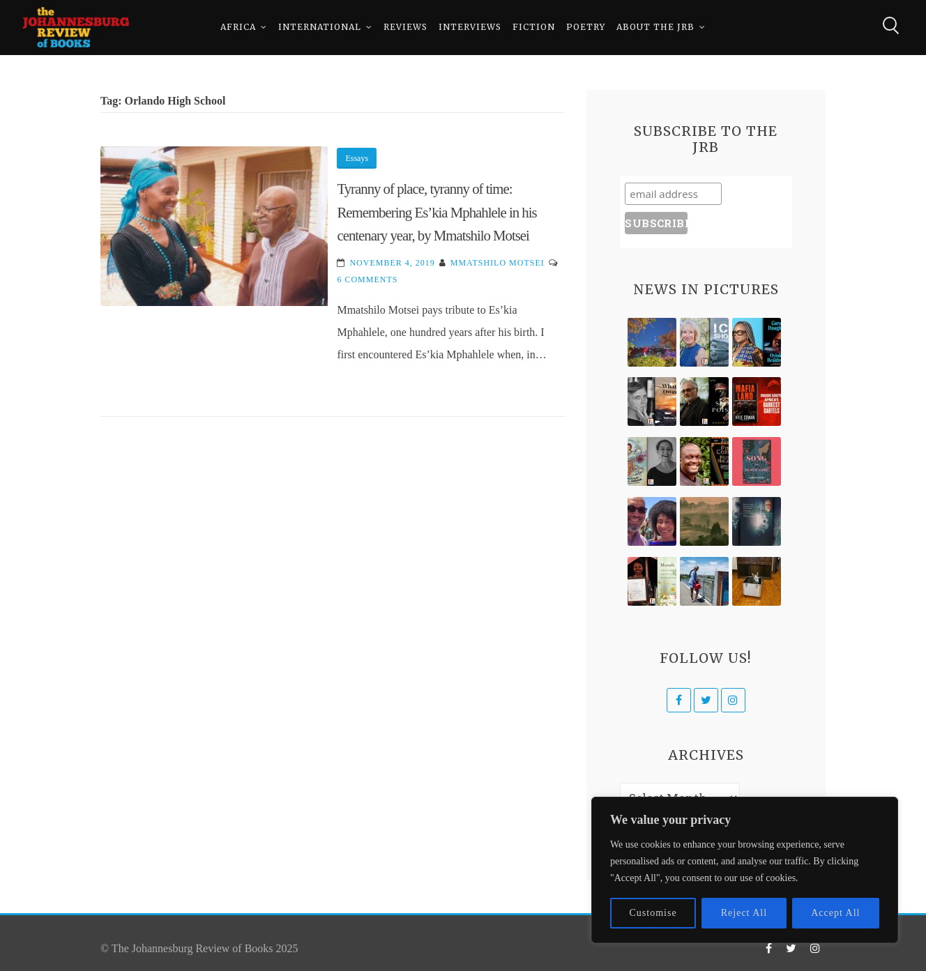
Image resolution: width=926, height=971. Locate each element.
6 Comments (367, 279)
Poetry (585, 27)
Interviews (470, 27)
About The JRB (655, 27)
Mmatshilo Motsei (497, 263)
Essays (356, 158)
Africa (238, 27)
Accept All (835, 913)
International (319, 27)
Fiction (534, 27)
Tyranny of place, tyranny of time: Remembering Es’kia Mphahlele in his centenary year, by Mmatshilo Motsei (436, 212)
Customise (653, 913)
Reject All (744, 913)
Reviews (405, 27)
